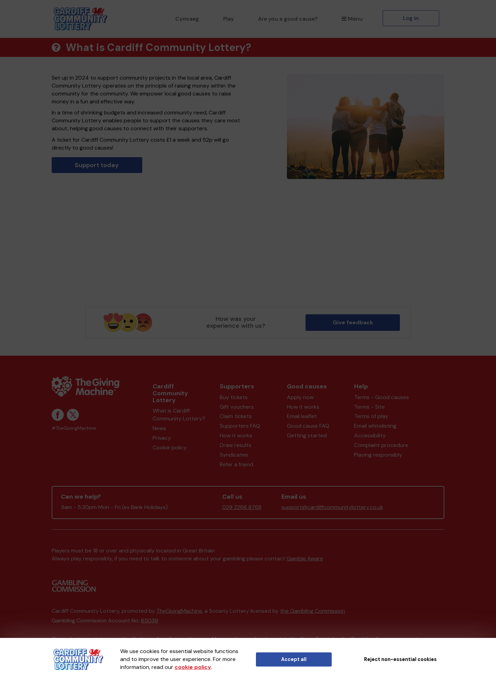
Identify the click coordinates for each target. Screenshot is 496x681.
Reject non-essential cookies (400, 659)
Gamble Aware (305, 558)
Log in (411, 18)
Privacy (162, 437)
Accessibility (370, 435)
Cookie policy (170, 447)
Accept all (294, 659)
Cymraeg (187, 18)
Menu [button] (352, 18)
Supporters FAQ (240, 425)
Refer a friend (236, 464)
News (159, 428)
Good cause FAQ (308, 425)
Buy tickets (234, 397)
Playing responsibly (378, 454)
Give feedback (353, 322)
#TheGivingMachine (74, 428)
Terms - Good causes (381, 397)
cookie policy (193, 667)
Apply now (300, 397)
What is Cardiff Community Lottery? (179, 414)
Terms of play (371, 416)
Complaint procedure (381, 445)
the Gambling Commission (312, 610)
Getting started (307, 435)
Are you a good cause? (288, 18)
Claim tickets (236, 416)
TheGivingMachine (179, 610)
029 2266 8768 (241, 507)
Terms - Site (369, 406)
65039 (149, 620)
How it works (236, 435)
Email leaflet (302, 416)
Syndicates (234, 454)
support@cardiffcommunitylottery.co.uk (332, 507)
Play (228, 18)
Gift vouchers (237, 406)
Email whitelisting (375, 425)
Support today (97, 165)
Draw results (235, 445)
